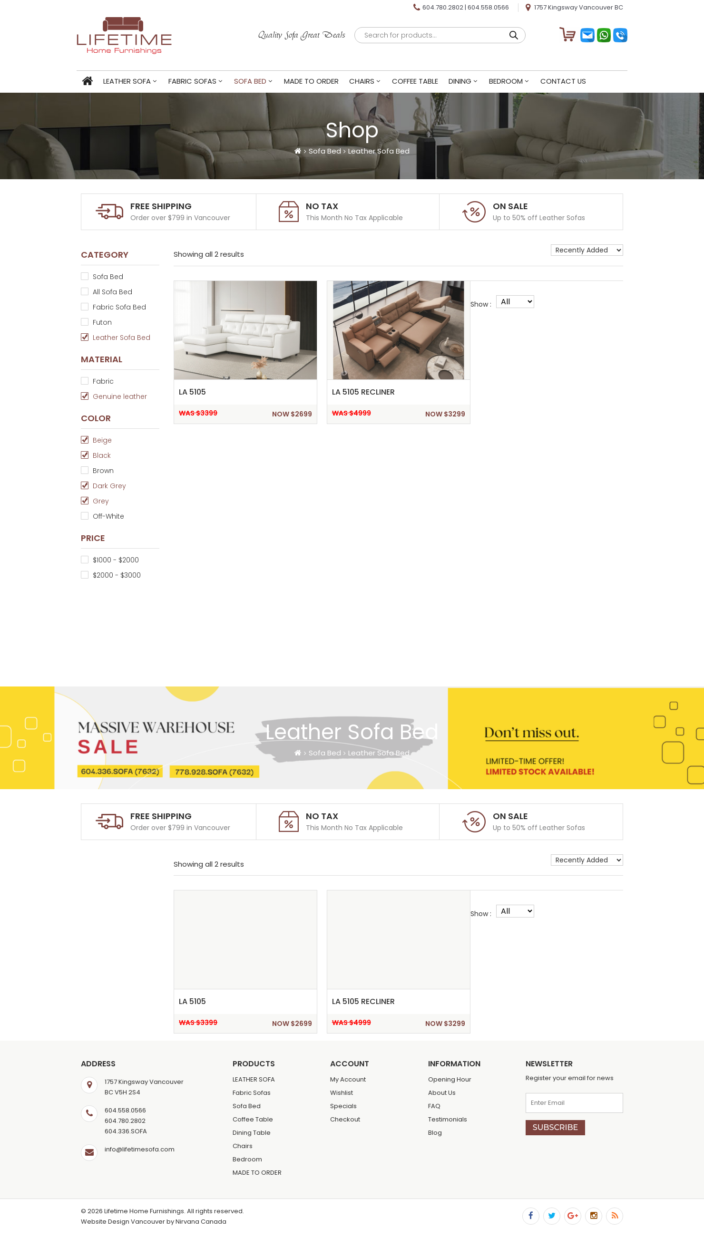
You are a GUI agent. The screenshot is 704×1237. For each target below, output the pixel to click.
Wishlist (341, 1092)
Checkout (345, 1119)
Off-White (108, 516)
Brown (103, 470)
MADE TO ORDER (315, 82)
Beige (102, 440)
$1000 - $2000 (116, 560)
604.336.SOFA (126, 1131)
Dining (464, 82)
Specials (343, 1106)
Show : (480, 304)
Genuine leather (120, 396)
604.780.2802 (442, 7)
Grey (101, 501)
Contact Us (567, 82)
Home (91, 82)
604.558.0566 (488, 7)
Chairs (366, 82)
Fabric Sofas (197, 82)
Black (102, 455)
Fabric (103, 381)
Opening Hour (449, 1079)
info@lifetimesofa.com (140, 1149)
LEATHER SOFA (131, 82)
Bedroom (510, 82)
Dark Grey (109, 486)
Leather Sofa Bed (121, 337)
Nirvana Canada (201, 1221)
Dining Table (252, 1132)
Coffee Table (419, 82)
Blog (435, 1132)
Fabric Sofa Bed (119, 307)
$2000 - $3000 (117, 575)
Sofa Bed (254, 82)
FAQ (434, 1106)
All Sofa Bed (112, 292)
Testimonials (447, 1119)
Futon (102, 322)
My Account (348, 1079)
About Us (442, 1092)
